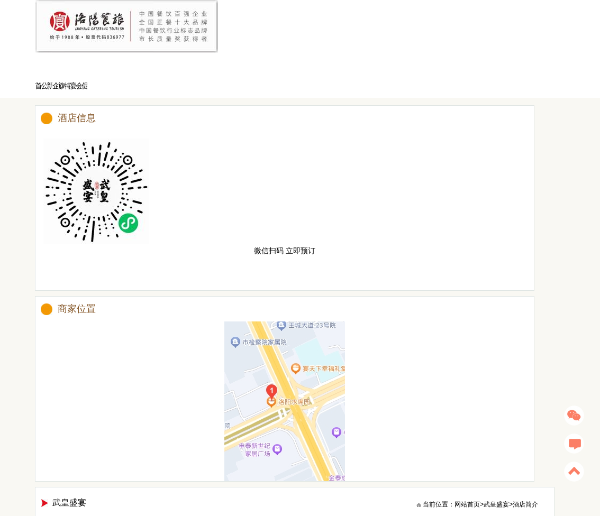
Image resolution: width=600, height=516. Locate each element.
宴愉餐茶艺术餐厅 (94, 470)
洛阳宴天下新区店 (259, 470)
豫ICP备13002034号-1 (365, 498)
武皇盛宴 (507, 74)
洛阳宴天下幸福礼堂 (317, 470)
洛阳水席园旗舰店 (149, 470)
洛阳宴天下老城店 (204, 470)
